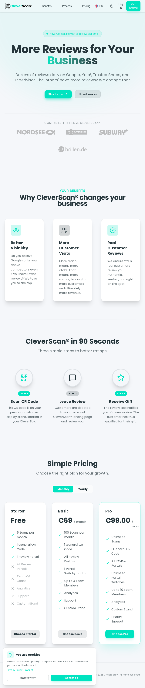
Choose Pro (120, 637)
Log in (121, 6)
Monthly (63, 490)
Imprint (42, 675)
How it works (88, 94)
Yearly (83, 490)
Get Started (133, 6)
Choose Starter (25, 635)
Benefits (47, 6)
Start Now (58, 94)
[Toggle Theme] (111, 6)
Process (67, 6)
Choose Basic (72, 636)
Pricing (86, 6)
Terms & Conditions (81, 675)
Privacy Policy (58, 675)
